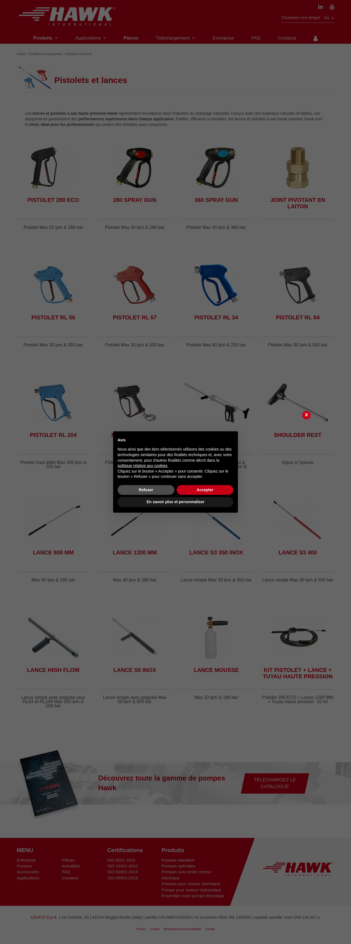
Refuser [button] (146, 490)
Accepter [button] (205, 490)
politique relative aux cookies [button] (142, 465)
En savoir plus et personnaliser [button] (175, 502)
